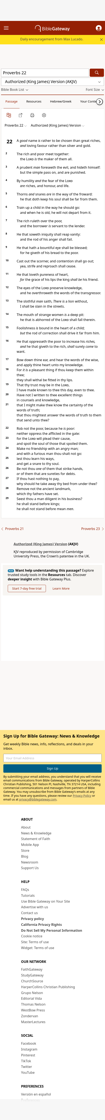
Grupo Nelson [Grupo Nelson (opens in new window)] (32, 992)
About (26, 827)
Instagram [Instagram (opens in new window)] (29, 1049)
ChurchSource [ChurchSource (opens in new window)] (32, 981)
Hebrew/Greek (60, 101)
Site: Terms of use (35, 942)
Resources (33, 101)
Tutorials (28, 895)
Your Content (90, 101)
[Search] (97, 73)
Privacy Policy (82, 796)
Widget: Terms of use (37, 948)
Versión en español (36, 1094)
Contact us (29, 913)
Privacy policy (32, 918)
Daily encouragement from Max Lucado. (51, 39)
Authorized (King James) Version (40, 544)
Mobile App (30, 844)
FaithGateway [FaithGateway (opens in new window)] (32, 969)
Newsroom (29, 862)
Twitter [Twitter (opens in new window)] (26, 1066)
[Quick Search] (45, 73)
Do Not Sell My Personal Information (51, 930)
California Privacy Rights (41, 924)
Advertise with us (34, 907)
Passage (11, 101)
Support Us (30, 868)
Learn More (61, 588)
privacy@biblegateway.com (37, 799)
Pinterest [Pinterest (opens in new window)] (28, 1055)
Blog (24, 856)
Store (25, 850)
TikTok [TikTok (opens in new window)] (26, 1061)
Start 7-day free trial (26, 588)
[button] (99, 28)
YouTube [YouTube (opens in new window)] (28, 1072)
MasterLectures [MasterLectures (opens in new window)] (33, 1022)
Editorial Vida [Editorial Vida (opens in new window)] (31, 998)
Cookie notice (32, 936)
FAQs (25, 889)
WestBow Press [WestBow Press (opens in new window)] (33, 1010)
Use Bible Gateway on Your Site (45, 901)
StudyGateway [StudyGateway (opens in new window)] (32, 975)
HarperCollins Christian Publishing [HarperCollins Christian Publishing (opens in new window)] (48, 987)
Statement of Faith (35, 838)
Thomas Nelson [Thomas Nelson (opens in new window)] (33, 1004)
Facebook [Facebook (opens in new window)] (28, 1043)
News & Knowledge (36, 833)
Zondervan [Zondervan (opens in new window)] (29, 1016)
